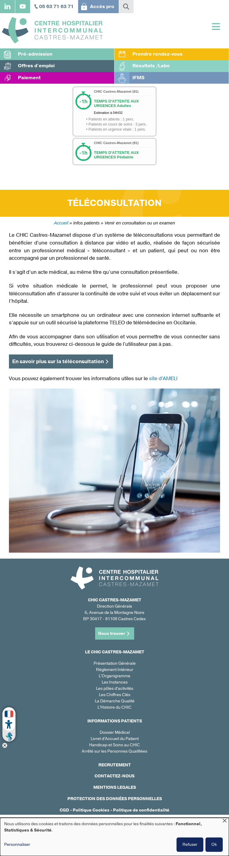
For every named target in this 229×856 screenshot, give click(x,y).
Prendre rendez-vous (157, 54)
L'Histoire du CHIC (114, 707)
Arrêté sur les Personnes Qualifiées (114, 751)
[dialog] (114, 837)
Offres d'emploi (36, 65)
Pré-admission (35, 54)
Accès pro (102, 6)
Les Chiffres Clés (114, 695)
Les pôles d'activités (114, 688)
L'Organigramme (114, 676)
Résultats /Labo (151, 65)
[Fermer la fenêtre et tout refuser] (224, 821)
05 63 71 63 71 (56, 6)
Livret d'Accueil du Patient (115, 739)
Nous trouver (111, 633)
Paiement (29, 77)
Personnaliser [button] (17, 844)
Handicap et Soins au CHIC (114, 745)
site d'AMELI (163, 378)
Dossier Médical (115, 732)
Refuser (189, 844)
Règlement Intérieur (114, 669)
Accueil (61, 223)
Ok (214, 844)
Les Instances (115, 682)
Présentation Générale (115, 663)
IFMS (138, 77)
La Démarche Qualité (114, 701)
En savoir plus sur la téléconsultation (58, 361)
